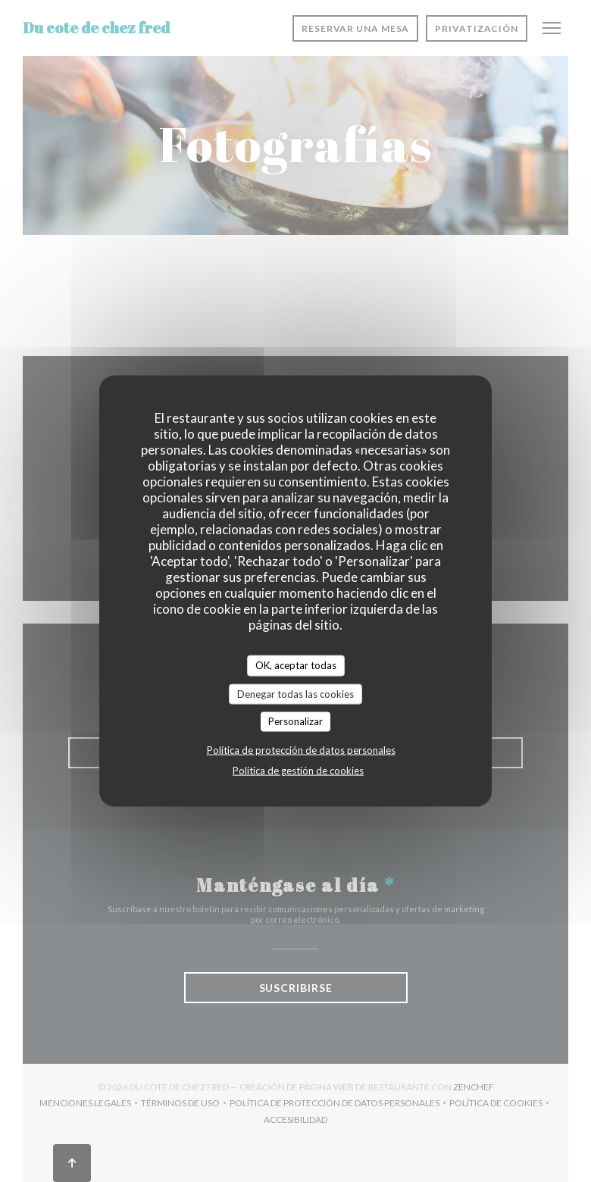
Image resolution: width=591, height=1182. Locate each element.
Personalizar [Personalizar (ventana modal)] (295, 721)
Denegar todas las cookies (295, 693)
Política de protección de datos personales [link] (301, 749)
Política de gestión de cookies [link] (298, 770)
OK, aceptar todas (295, 665)
